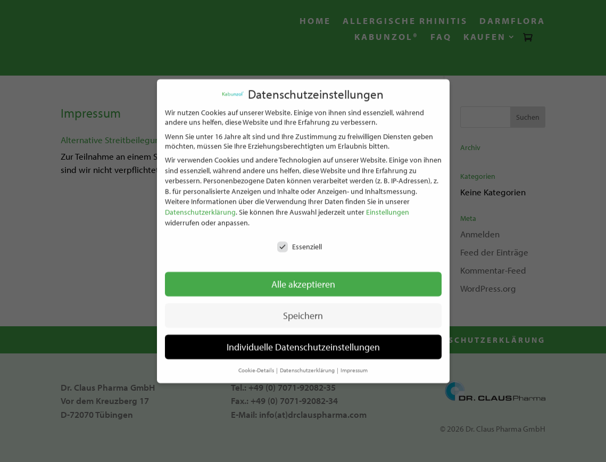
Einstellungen (387, 207)
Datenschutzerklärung (200, 207)
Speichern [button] (303, 311)
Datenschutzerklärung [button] (308, 365)
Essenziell (299, 243)
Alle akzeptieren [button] (303, 280)
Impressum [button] (354, 365)
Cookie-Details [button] (256, 365)
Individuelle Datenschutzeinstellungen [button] (303, 342)
